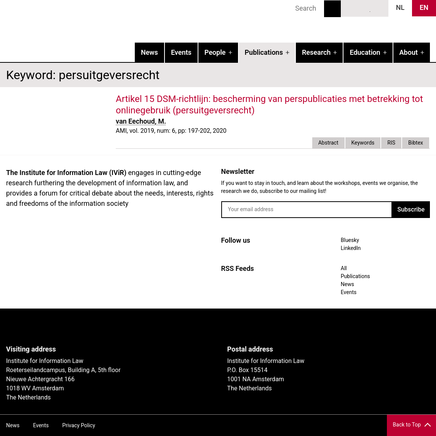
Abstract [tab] (328, 143)
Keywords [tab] (363, 143)
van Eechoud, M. (141, 121)
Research (316, 52)
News (149, 52)
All (344, 268)
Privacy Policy (78, 425)
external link (262, 110)
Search (332, 8)
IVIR (97, 21)
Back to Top (407, 425)
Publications (264, 52)
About (408, 52)
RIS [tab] (391, 143)
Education (365, 52)
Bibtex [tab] (415, 143)
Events (181, 52)
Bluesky (350, 8)
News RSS (378, 8)
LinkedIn (364, 8)
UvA (94, 327)
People (215, 52)
